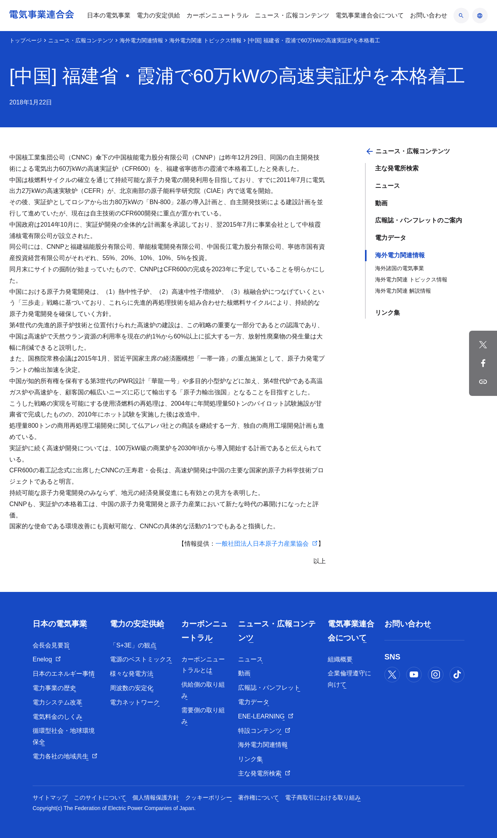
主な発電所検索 (397, 168)
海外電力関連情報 (141, 40)
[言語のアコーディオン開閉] (480, 15)
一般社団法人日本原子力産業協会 (262, 543)
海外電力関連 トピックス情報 (205, 40)
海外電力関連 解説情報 (403, 291)
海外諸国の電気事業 (399, 268)
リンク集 (387, 312)
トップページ (25, 40)
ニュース (387, 185)
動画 (381, 203)
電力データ (390, 237)
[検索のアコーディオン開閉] (461, 15)
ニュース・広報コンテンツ (80, 40)
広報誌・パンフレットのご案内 (418, 220)
